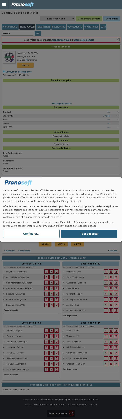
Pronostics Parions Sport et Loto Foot (22, 4)
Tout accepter (89, 234)
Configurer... (31, 234)
